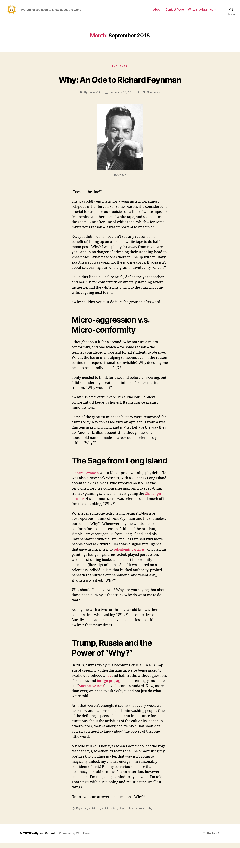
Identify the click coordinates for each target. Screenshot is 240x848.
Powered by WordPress (77, 838)
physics (123, 814)
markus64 (93, 97)
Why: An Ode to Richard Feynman (120, 84)
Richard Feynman (86, 478)
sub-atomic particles (130, 555)
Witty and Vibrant (44, 838)
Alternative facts (92, 691)
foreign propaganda (113, 686)
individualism (110, 814)
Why (150, 814)
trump (142, 814)
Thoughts (120, 71)
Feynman (81, 814)
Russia (133, 814)
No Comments (152, 97)
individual (94, 814)
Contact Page (175, 12)
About (157, 12)
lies (109, 681)
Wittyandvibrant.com (202, 12)
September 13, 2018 (121, 97)
